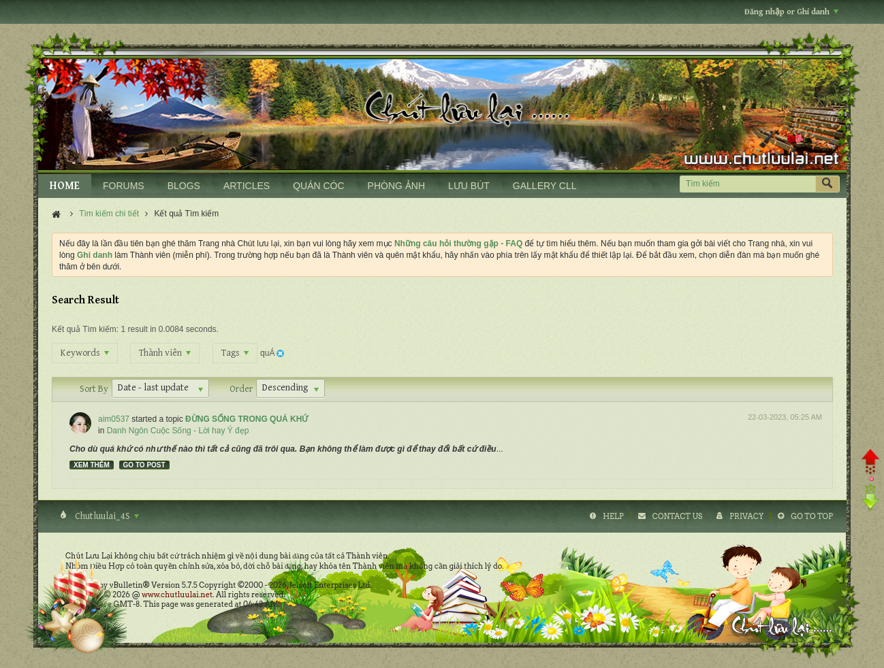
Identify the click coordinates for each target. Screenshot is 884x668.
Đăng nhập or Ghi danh (791, 11)
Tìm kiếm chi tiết (109, 213)
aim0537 (113, 419)
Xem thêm (92, 465)
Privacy (746, 516)
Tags (235, 353)
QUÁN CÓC (318, 185)
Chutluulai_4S (106, 516)
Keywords (85, 353)
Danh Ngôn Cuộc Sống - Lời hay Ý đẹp (178, 430)
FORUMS (123, 185)
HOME (65, 186)
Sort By (94, 389)
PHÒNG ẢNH (396, 185)
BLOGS (184, 185)
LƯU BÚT (469, 185)
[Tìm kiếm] (747, 184)
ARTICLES (246, 185)
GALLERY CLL (545, 185)
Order (241, 389)
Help (613, 516)
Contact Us (677, 516)
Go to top (812, 516)
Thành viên (165, 353)
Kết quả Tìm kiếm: (85, 329)
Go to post (144, 465)
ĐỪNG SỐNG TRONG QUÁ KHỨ (246, 419)
